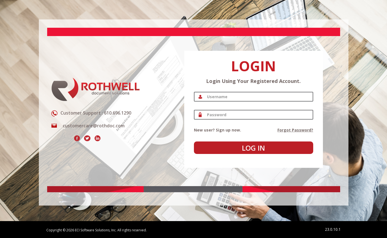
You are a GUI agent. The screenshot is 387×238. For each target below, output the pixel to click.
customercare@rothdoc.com (94, 126)
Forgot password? (295, 130)
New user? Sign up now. (217, 130)
